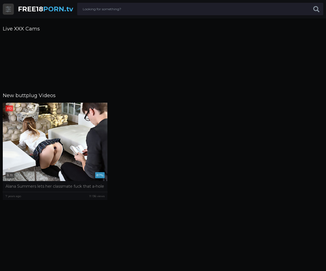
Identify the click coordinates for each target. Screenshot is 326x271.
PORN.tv (45, 9)
